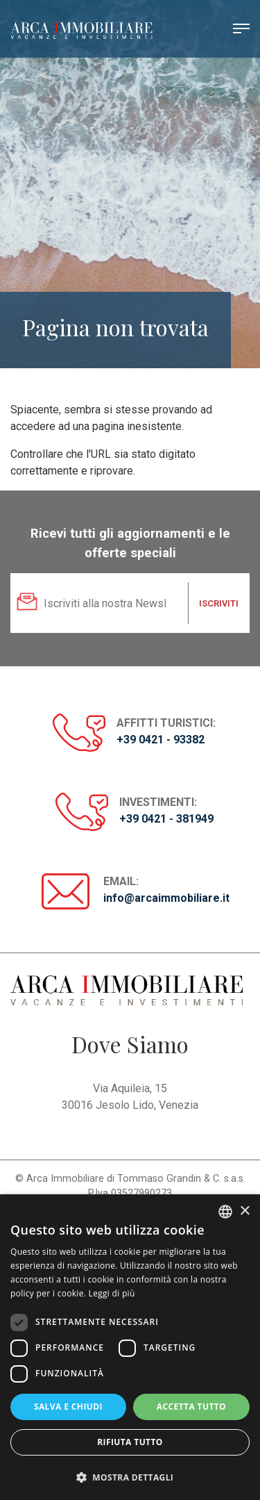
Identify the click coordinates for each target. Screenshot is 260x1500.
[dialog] (130, 1347)
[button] (130, 1477)
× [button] (244, 1211)
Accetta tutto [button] (191, 1406)
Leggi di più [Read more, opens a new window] (112, 1293)
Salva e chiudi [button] (68, 1406)
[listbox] (225, 1212)
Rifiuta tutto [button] (130, 1442)
